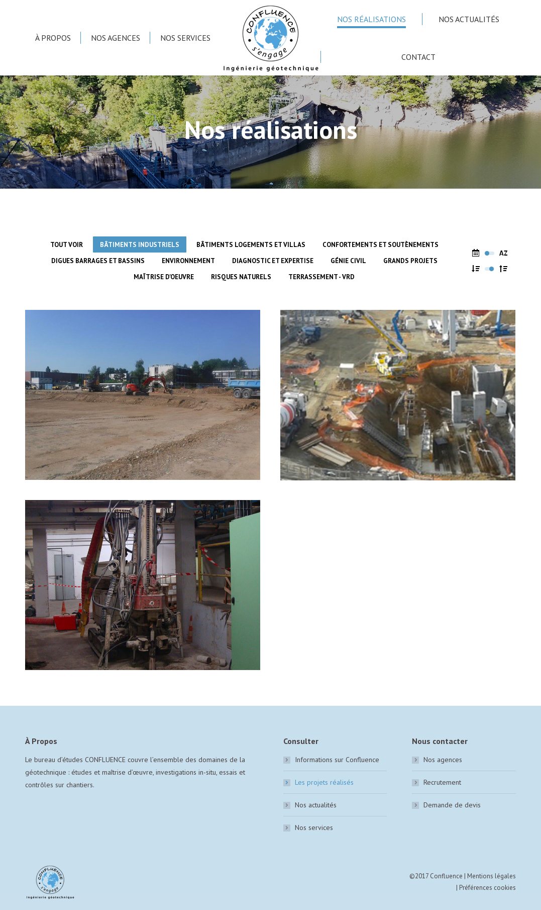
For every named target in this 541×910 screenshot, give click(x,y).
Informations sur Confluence (337, 759)
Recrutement (442, 782)
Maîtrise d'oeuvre (164, 277)
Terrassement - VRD (321, 277)
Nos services (314, 827)
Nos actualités (316, 804)
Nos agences (442, 759)
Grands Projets (410, 261)
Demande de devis (452, 804)
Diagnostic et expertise (272, 261)
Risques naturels (241, 277)
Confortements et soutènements (380, 244)
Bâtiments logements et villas (250, 244)
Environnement (188, 261)
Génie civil (348, 261)
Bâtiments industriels (139, 244)
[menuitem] (53, 37)
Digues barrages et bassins (98, 261)
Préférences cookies (487, 887)
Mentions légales (491, 876)
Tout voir (66, 244)
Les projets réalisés (324, 782)
